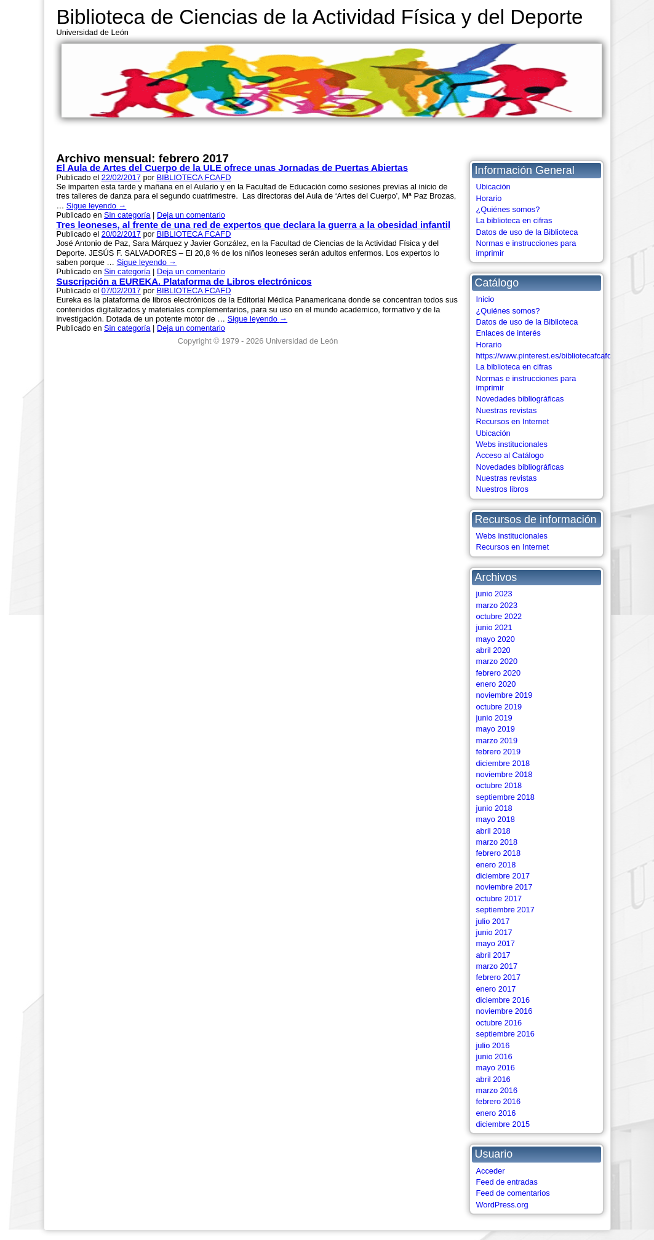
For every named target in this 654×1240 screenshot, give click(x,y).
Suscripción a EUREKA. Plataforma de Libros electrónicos (184, 281)
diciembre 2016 (503, 1000)
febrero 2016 (498, 1101)
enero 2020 (496, 684)
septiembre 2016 (505, 1033)
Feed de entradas (507, 1182)
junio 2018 (494, 808)
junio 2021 (494, 627)
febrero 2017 (498, 977)
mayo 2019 (495, 728)
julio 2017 (493, 921)
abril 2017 (493, 955)
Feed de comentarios (513, 1193)
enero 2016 (496, 1113)
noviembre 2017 (504, 886)
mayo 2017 (495, 943)
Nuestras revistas (506, 410)
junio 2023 (494, 593)
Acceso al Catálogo (510, 455)
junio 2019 (494, 717)
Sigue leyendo (96, 205)
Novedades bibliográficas (520, 398)
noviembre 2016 (504, 1011)
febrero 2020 (498, 672)
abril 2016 (493, 1079)
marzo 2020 (497, 661)
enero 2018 (496, 864)
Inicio (485, 299)
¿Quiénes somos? (508, 209)
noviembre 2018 (504, 774)
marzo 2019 (497, 740)
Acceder (490, 1170)
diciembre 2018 (503, 763)
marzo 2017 (497, 966)
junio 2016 (494, 1056)
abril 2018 (493, 830)
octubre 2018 (499, 785)
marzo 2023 (497, 605)
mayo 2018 (495, 819)
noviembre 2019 (504, 695)
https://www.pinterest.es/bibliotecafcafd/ (545, 355)
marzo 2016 (497, 1090)
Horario (489, 198)
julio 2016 (493, 1045)
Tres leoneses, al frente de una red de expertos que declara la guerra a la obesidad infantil (254, 224)
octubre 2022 (499, 616)
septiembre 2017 (505, 909)
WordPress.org (502, 1204)
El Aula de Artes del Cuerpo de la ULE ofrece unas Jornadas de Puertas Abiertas (232, 167)
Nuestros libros (502, 489)
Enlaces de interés (508, 333)
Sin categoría (127, 214)
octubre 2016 (499, 1022)
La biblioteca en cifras (514, 220)
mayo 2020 (495, 639)
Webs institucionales (512, 444)
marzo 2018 (497, 842)
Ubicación (493, 186)
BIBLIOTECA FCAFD (193, 177)
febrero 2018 (498, 853)
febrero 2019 (498, 751)
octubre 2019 (499, 706)
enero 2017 (496, 988)
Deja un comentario (191, 214)
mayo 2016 (495, 1067)
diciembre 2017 (503, 875)
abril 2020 (493, 650)
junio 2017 (494, 932)
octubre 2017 (499, 898)
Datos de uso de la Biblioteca (527, 232)
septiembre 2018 (505, 797)
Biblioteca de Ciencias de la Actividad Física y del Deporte (320, 17)
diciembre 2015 (503, 1124)
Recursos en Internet (512, 421)
